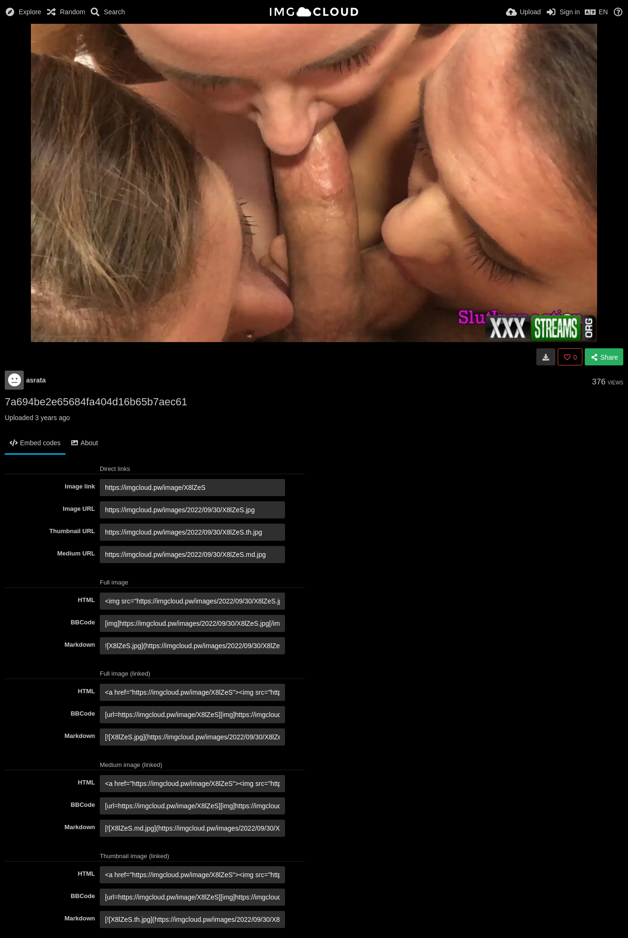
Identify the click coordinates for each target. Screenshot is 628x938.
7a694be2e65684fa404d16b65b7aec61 (96, 402)
